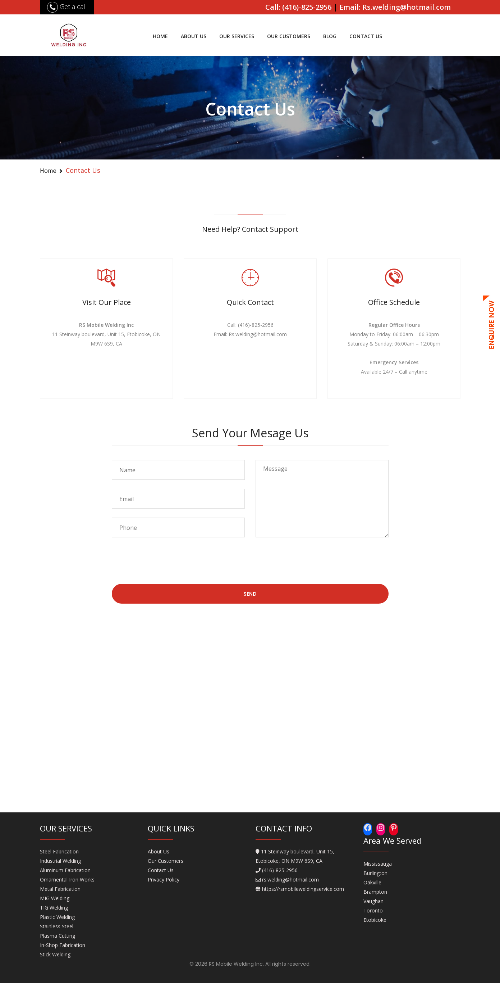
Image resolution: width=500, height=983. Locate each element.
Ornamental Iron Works (67, 879)
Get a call (67, 6)
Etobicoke (374, 919)
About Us (193, 36)
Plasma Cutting (57, 935)
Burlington (375, 873)
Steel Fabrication (59, 851)
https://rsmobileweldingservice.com (303, 888)
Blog (329, 36)
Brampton (375, 891)
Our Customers (288, 36)
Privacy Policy (163, 879)
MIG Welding (54, 898)
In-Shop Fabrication (62, 945)
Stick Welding (55, 954)
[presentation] (166, 566)
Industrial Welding (60, 860)
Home (160, 36)
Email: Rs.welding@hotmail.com (395, 7)
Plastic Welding (57, 917)
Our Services (236, 36)
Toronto (373, 910)
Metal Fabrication (60, 888)
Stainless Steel (56, 926)
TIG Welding (54, 907)
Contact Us (365, 36)
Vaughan (373, 901)
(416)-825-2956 (280, 870)
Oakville (372, 882)
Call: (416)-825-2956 (298, 7)
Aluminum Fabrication (65, 870)
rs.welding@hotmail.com (290, 879)
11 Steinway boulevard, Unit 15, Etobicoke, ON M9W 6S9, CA (295, 856)
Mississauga (377, 863)
